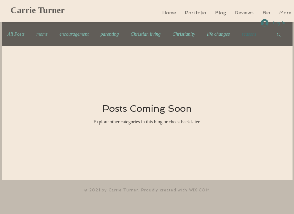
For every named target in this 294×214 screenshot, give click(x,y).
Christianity (183, 34)
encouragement (74, 34)
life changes (218, 34)
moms (41, 34)
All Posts (16, 34)
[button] (279, 35)
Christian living (145, 34)
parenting (110, 34)
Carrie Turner (38, 10)
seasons (249, 34)
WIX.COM (199, 190)
